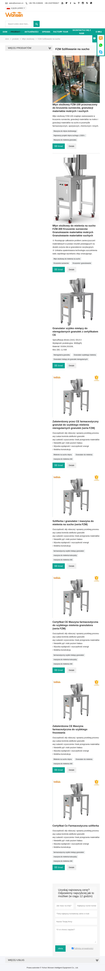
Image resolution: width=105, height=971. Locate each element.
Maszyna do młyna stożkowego (65, 131)
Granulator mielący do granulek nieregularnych (71, 359)
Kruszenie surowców (61, 263)
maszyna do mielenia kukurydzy (65, 555)
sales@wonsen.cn (16, 3)
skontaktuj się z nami (81, 31)
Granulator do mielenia (84, 455)
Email (59, 145)
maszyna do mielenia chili (63, 459)
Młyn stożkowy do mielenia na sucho (67, 259)
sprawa (46, 32)
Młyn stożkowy (28, 39)
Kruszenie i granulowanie (82, 263)
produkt (15, 32)
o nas (99, 32)
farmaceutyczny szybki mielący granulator (69, 551)
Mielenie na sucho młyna (63, 455)
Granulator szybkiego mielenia (85, 355)
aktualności (31, 32)
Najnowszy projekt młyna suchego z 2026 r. (69, 135)
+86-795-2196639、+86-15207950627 (44, 3)
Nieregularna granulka (62, 355)
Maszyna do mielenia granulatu (65, 140)
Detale (71, 146)
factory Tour (60, 32)
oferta (60, 948)
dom (5, 32)
